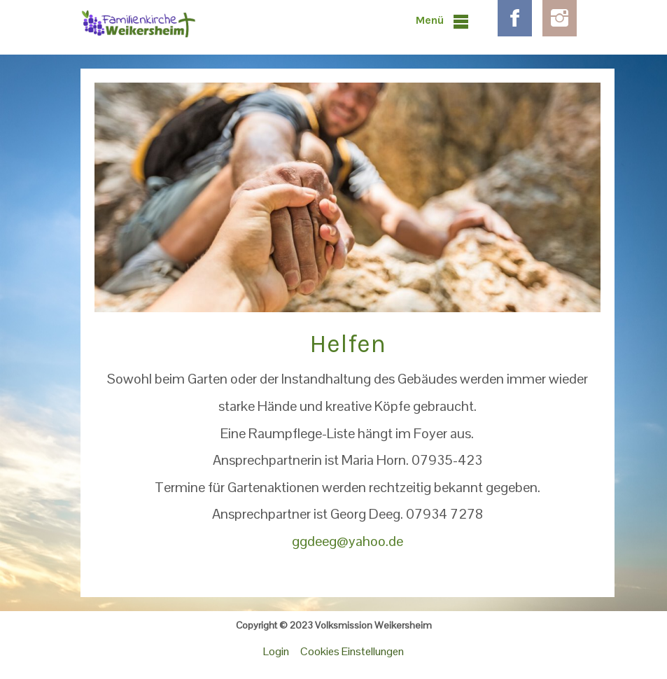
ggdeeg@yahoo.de (347, 541)
